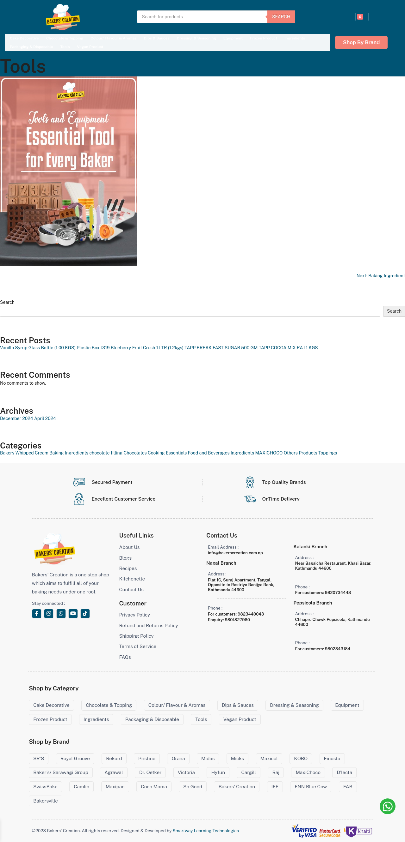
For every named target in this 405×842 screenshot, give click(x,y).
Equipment (233, 38)
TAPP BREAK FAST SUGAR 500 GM (221, 347)
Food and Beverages (209, 452)
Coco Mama (154, 786)
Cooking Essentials (167, 452)
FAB (347, 786)
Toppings (327, 452)
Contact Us (131, 589)
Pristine (146, 758)
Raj (276, 772)
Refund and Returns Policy (148, 625)
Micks (237, 758)
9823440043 (251, 614)
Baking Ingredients (68, 452)
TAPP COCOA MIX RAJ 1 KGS (288, 347)
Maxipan (115, 786)
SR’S (38, 758)
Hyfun (218, 772)
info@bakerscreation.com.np (235, 552)
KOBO (301, 758)
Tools (65, 47)
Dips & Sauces (157, 38)
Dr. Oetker (150, 772)
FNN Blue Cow (311, 786)
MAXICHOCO (269, 452)
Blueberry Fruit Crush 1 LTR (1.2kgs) (147, 347)
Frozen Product (263, 38)
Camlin (81, 786)
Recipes (128, 568)
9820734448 (338, 592)
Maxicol (269, 758)
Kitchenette (132, 578)
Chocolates (135, 452)
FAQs (125, 657)
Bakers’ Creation (236, 786)
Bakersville (45, 800)
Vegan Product (90, 47)
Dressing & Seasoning (196, 38)
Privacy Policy (134, 614)
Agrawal (113, 772)
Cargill (248, 772)
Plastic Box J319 (93, 347)
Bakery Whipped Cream (24, 452)
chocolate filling (106, 452)
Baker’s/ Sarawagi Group (60, 772)
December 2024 (16, 418)
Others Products (300, 452)
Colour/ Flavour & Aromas (113, 38)
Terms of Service (137, 646)
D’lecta (344, 772)
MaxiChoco (308, 772)
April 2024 (45, 418)
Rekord (114, 758)
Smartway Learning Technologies (206, 830)
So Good (192, 786)
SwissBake (45, 786)
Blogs (125, 558)
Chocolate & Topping (64, 38)
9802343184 (338, 649)
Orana (178, 758)
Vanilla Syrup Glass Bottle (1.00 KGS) (38, 347)
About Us (129, 547)
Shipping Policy (136, 636)
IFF (274, 786)
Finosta (332, 758)
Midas (208, 758)
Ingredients (294, 38)
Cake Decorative (24, 38)
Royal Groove (75, 758)
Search (281, 16)
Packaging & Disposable (31, 47)
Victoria (186, 772)
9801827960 (237, 619)
